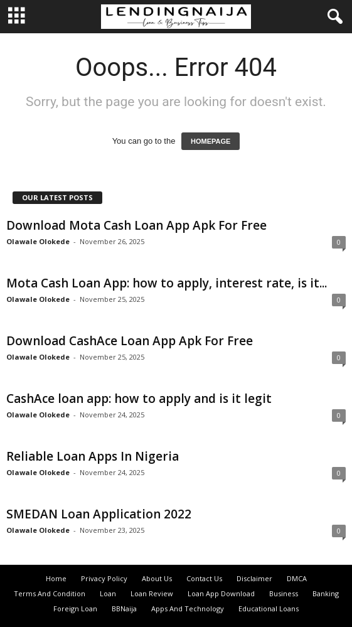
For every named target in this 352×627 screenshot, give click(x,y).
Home (56, 578)
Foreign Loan (75, 608)
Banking (325, 593)
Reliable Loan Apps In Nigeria (92, 456)
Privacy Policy (104, 578)
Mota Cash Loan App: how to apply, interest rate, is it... (166, 283)
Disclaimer (254, 578)
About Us (157, 578)
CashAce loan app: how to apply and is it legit (139, 398)
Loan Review (152, 593)
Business (283, 593)
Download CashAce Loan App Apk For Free (129, 341)
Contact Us (204, 578)
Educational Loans (268, 608)
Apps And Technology (187, 608)
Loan (108, 593)
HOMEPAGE (210, 141)
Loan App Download (221, 593)
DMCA (297, 578)
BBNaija (124, 608)
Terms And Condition (49, 593)
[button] (332, 17)
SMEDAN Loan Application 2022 (98, 514)
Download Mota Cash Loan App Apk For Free (136, 225)
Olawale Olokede (38, 241)
